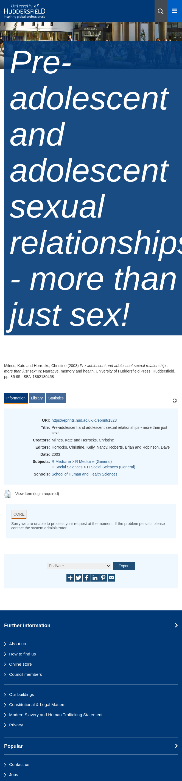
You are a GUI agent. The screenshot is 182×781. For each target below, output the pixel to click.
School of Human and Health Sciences (84, 474)
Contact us (19, 764)
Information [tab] (16, 398)
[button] (161, 11)
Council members (25, 674)
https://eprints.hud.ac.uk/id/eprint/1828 (84, 420)
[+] (174, 401)
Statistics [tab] (56, 398)
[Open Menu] (174, 11)
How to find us (22, 654)
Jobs (13, 774)
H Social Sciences (67, 467)
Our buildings (21, 694)
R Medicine (61, 461)
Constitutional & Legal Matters (37, 704)
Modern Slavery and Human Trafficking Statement (55, 714)
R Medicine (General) (93, 461)
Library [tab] (37, 398)
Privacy (16, 724)
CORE (18, 514)
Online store (20, 664)
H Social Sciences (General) (111, 467)
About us (17, 643)
